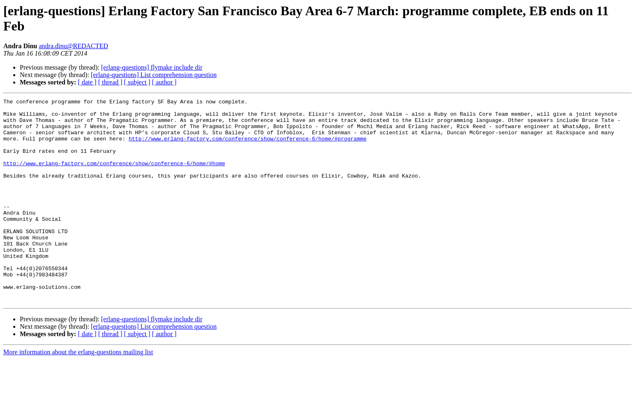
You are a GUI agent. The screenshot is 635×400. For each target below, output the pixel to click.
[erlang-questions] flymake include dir (151, 67)
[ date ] (87, 82)
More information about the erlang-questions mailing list (78, 392)
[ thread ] (110, 82)
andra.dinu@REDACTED (73, 45)
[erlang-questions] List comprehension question (153, 74)
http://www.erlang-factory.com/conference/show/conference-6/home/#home (114, 176)
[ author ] (164, 82)
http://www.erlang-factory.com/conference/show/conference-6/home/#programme (247, 147)
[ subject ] (137, 82)
